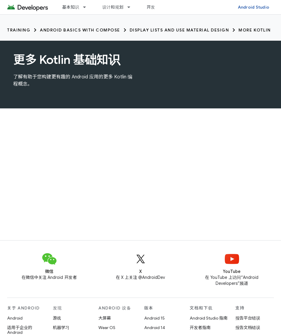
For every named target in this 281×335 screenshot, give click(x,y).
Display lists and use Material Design (179, 30)
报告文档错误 (248, 327)
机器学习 (61, 327)
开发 (151, 7)
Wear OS (106, 327)
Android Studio (253, 7)
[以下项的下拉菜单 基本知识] (87, 7)
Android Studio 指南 (208, 318)
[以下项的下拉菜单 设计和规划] (131, 7)
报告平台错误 (248, 318)
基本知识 (70, 7)
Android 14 (154, 327)
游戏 (57, 318)
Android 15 (154, 318)
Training (18, 30)
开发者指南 (200, 327)
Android (15, 318)
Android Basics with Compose (80, 30)
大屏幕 (104, 318)
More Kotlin (254, 30)
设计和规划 (112, 7)
